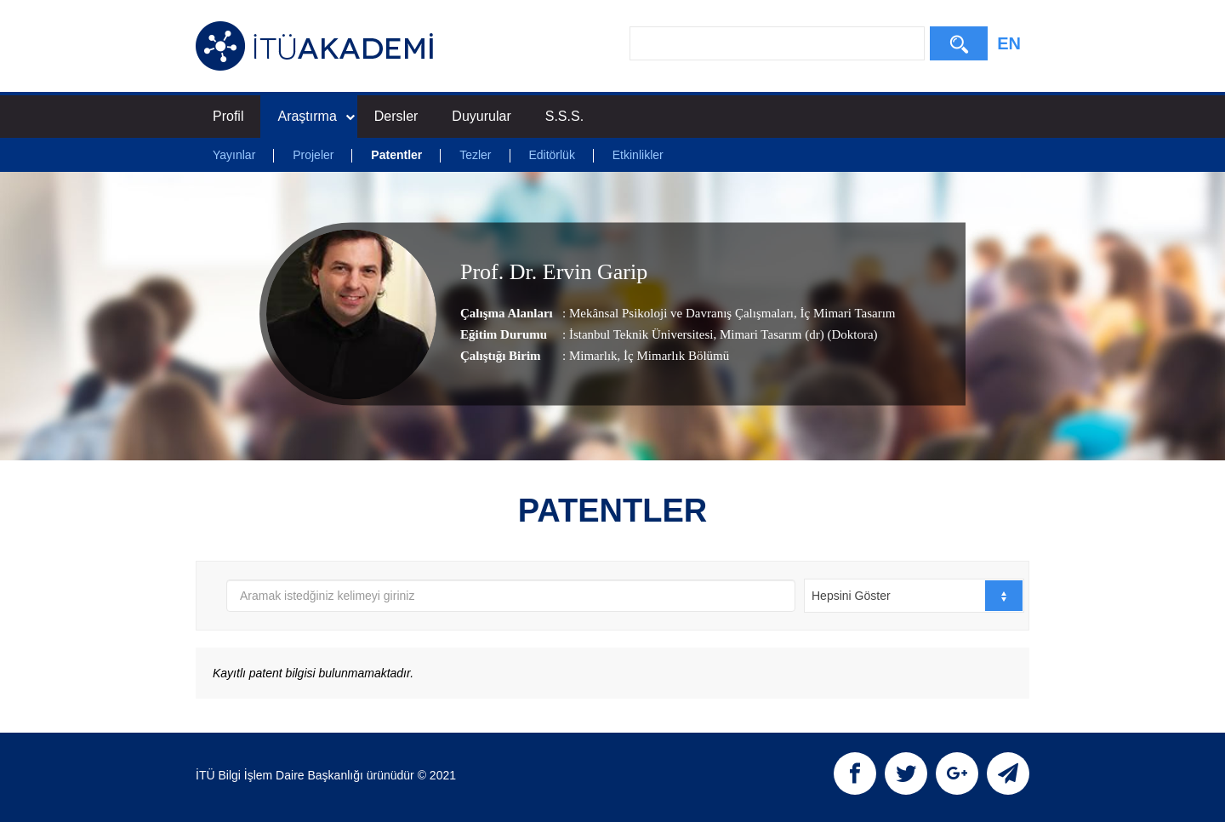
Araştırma (315, 116)
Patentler (396, 155)
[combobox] (914, 596)
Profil (228, 116)
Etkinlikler (638, 155)
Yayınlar (234, 155)
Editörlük (551, 155)
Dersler (396, 116)
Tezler (475, 155)
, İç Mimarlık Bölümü (674, 355)
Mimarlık (593, 355)
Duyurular (481, 116)
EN (1009, 43)
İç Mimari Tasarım (846, 313)
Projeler (313, 155)
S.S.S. (564, 116)
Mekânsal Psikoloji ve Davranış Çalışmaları (681, 313)
